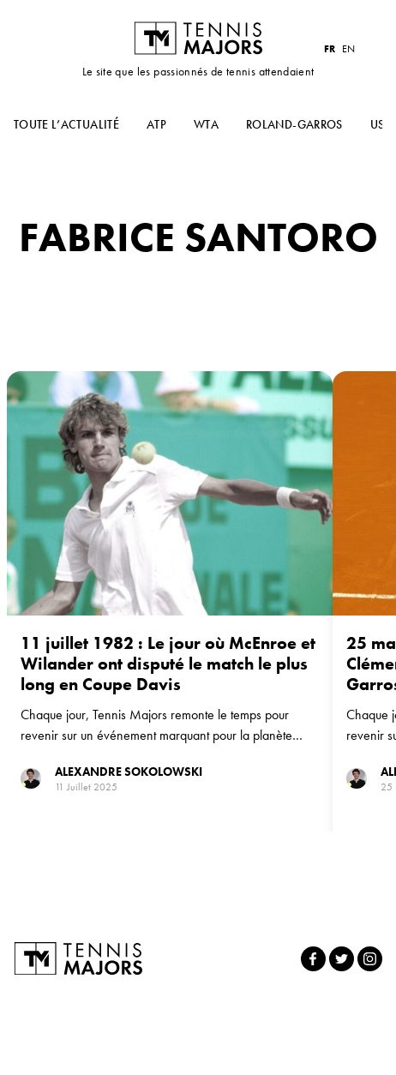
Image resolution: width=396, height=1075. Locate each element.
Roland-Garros (294, 124)
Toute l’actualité (66, 124)
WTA (206, 124)
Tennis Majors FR (198, 38)
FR (329, 49)
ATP (156, 124)
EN (348, 49)
